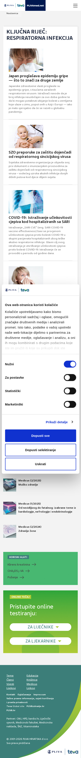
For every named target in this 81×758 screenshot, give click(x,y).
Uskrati (40, 464)
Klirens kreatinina (19, 564)
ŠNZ (19, 726)
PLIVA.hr (10, 710)
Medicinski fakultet (27, 722)
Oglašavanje (24, 694)
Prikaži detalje (57, 422)
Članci (10, 679)
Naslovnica (12, 13)
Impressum (39, 694)
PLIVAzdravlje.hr (35, 706)
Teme (10, 675)
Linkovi (31, 688)
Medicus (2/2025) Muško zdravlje (22, 485)
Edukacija (32, 675)
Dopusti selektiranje (40, 450)
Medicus (32, 684)
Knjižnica (32, 679)
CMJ (19, 718)
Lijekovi (11, 688)
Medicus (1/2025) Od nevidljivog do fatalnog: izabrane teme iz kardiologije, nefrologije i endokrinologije (39, 508)
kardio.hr (34, 718)
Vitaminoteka (31, 726)
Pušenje (13, 577)
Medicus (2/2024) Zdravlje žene (22, 531)
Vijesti (10, 684)
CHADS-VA (16, 571)
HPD (25, 718)
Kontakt (10, 694)
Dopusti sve (40, 435)
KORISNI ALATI (18, 557)
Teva (9, 706)
